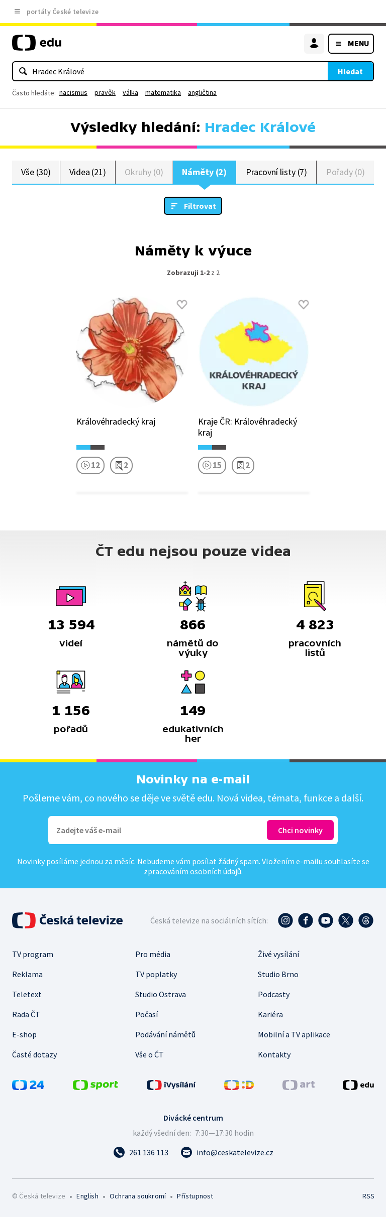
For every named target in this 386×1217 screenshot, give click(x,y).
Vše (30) (35, 172)
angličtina (202, 92)
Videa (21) (87, 172)
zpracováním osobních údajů (192, 871)
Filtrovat (200, 206)
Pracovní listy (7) (277, 172)
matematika (163, 92)
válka (130, 92)
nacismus (73, 92)
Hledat (350, 71)
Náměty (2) (204, 172)
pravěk (105, 92)
